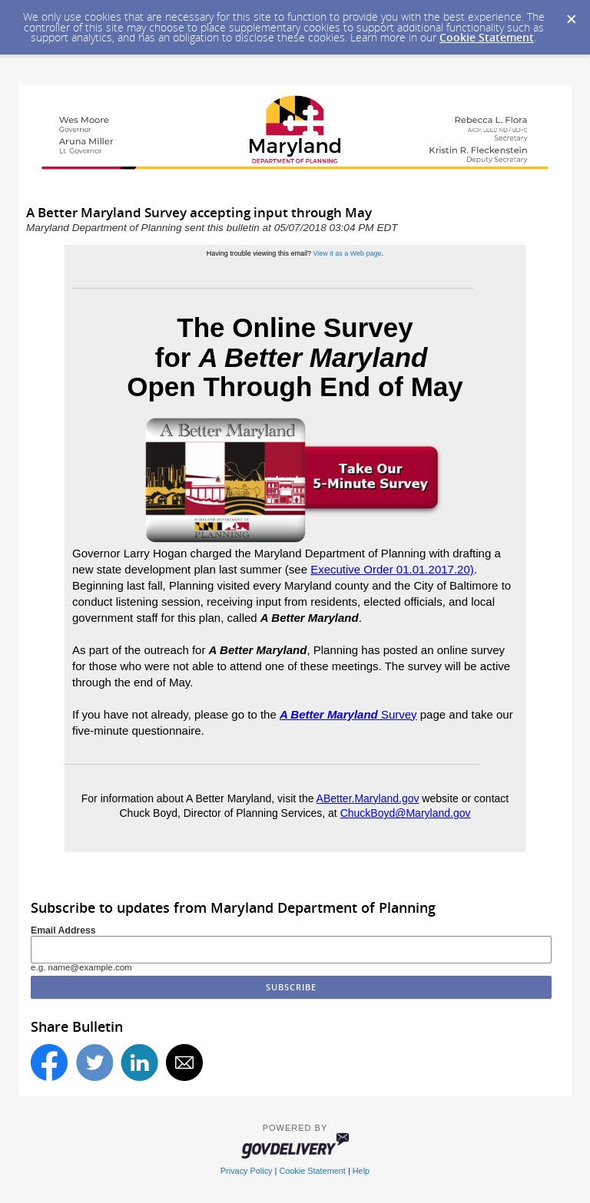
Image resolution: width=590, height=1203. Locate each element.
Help (361, 1170)
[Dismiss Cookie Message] (571, 14)
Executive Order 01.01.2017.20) (392, 569)
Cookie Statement (486, 37)
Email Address (63, 930)
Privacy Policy (246, 1170)
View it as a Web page (347, 253)
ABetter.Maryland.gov (368, 798)
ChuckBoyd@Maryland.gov (405, 813)
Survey (399, 714)
